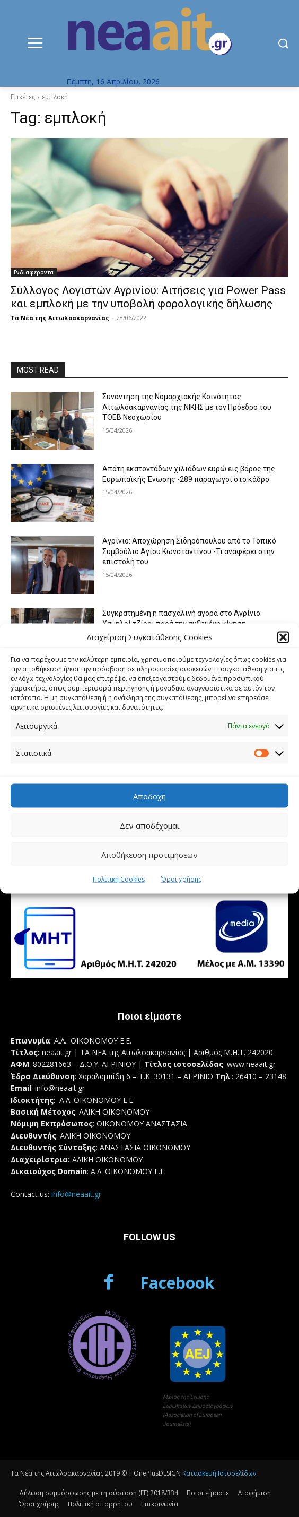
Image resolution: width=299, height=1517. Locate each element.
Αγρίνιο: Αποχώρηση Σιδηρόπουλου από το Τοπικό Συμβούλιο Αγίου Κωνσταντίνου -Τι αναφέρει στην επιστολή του (189, 551)
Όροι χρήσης (181, 879)
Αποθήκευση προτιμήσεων (149, 854)
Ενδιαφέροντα (34, 272)
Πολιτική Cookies (119, 879)
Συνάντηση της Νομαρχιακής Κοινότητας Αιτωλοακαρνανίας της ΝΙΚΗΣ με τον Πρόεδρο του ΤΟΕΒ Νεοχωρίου (186, 406)
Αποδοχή (149, 795)
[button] (283, 637)
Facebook (177, 1282)
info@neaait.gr (76, 1194)
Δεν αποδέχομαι (150, 825)
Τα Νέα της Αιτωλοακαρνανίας (60, 318)
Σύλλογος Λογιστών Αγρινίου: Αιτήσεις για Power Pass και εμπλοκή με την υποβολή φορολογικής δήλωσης (148, 297)
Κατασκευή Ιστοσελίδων (219, 1473)
